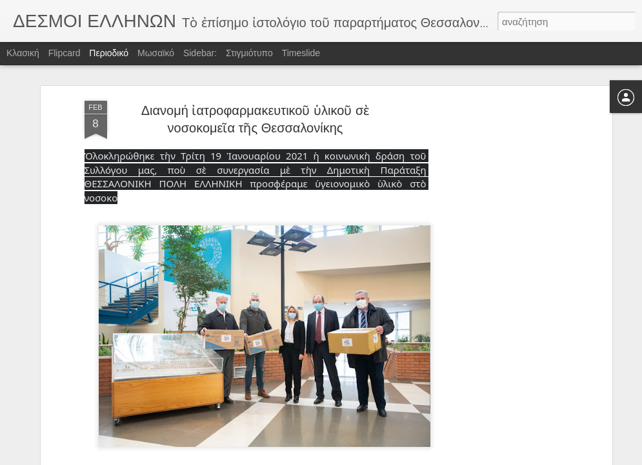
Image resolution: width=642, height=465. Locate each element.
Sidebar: (200, 53)
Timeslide (301, 53)
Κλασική (22, 53)
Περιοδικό (108, 53)
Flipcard (64, 53)
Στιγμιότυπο (249, 53)
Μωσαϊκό (155, 53)
